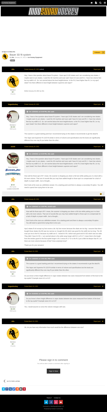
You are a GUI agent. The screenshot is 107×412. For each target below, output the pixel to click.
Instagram (56, 402)
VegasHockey (13, 104)
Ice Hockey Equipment (35, 57)
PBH (49, 259)
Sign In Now (53, 371)
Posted (31, 69)
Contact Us (57, 398)
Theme (49, 398)
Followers (97, 52)
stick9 (13, 146)
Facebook (51, 402)
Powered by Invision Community (53, 409)
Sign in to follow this (9, 52)
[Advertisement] (28, 33)
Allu (13, 57)
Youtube (61, 402)
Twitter (46, 402)
